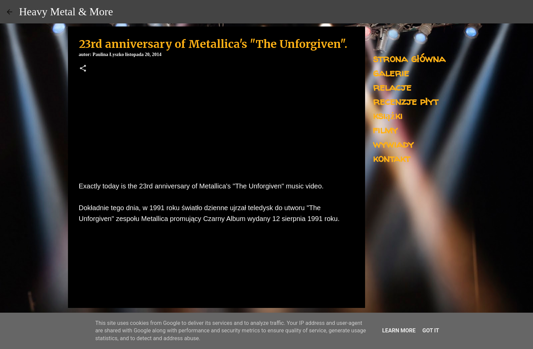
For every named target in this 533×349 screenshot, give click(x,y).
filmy (385, 129)
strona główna (409, 58)
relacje (392, 87)
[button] (83, 69)
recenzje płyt (405, 101)
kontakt (391, 158)
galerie (391, 72)
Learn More (398, 330)
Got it (430, 330)
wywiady (393, 144)
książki (387, 115)
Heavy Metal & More (66, 11)
